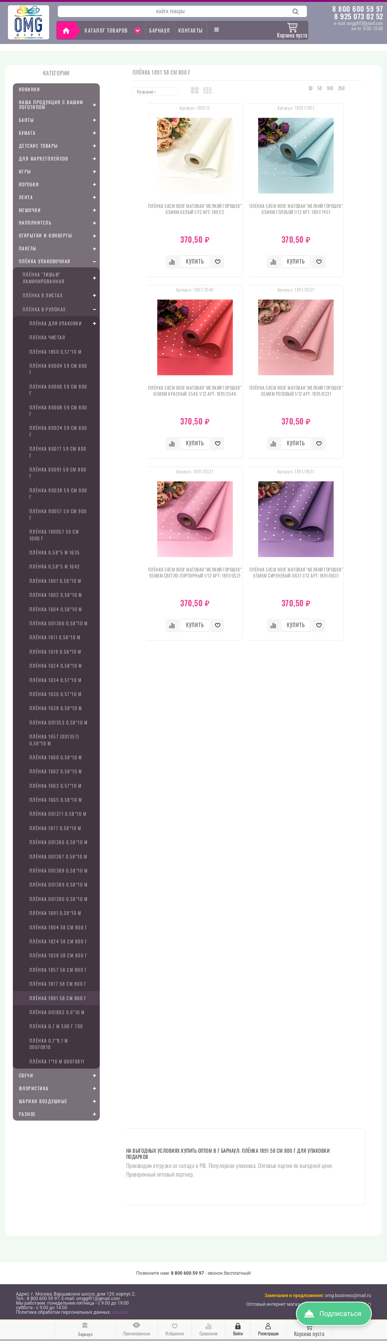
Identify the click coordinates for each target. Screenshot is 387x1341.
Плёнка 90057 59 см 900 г (58, 514)
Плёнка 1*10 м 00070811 (57, 1061)
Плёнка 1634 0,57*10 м (55, 680)
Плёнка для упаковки (64, 323)
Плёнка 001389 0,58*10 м (58, 884)
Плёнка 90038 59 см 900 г (58, 493)
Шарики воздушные (59, 1101)
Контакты (190, 30)
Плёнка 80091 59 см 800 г (58, 472)
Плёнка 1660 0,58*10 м (55, 757)
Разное (59, 1114)
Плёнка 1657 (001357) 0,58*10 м (54, 739)
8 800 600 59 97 (357, 8)
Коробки (59, 184)
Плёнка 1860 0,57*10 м (55, 351)
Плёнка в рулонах (61, 309)
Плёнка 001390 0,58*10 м (58, 899)
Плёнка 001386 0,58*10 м (58, 842)
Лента (59, 197)
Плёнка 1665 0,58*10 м (55, 799)
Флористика (59, 1088)
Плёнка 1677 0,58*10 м (55, 828)
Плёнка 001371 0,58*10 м (58, 813)
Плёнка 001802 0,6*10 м (57, 1012)
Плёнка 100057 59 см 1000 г (54, 534)
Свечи (59, 1075)
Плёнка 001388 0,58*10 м (58, 870)
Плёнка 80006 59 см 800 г (58, 389)
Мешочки (59, 210)
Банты (59, 120)
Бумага (59, 132)
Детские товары (59, 145)
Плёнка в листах (61, 295)
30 (310, 88)
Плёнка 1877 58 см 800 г (58, 983)
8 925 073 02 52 (358, 16)
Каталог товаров (113, 30)
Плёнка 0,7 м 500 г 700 (56, 1026)
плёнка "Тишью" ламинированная (61, 277)
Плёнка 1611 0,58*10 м (55, 637)
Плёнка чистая (47, 337)
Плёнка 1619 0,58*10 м (55, 651)
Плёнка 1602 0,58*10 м (55, 595)
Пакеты (59, 248)
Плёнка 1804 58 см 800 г (58, 927)
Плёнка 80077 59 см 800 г (58, 451)
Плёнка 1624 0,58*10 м (55, 665)
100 (330, 88)
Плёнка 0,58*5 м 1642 (54, 566)
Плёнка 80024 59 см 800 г (58, 431)
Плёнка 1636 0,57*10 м (55, 694)
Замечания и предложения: (294, 1295)
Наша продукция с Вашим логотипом (59, 104)
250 (341, 88)
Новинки (29, 89)
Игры (59, 171)
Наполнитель (59, 223)
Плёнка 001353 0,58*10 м (58, 722)
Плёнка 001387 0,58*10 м (58, 856)
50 (319, 88)
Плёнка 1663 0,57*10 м (55, 785)
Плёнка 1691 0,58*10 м (55, 913)
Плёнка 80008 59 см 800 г (58, 410)
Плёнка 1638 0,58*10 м (55, 708)
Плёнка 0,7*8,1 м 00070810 (48, 1043)
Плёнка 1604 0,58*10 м (55, 609)
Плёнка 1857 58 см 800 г (58, 969)
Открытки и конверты (59, 235)
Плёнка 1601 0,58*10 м (55, 581)
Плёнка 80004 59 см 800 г (58, 368)
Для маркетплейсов (59, 158)
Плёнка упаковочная (59, 261)
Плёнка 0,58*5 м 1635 (54, 552)
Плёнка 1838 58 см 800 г (58, 955)
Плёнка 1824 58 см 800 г (58, 941)
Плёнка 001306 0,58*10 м (58, 623)
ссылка (120, 1312)
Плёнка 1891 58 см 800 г (58, 998)
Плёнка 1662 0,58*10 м (55, 771)
